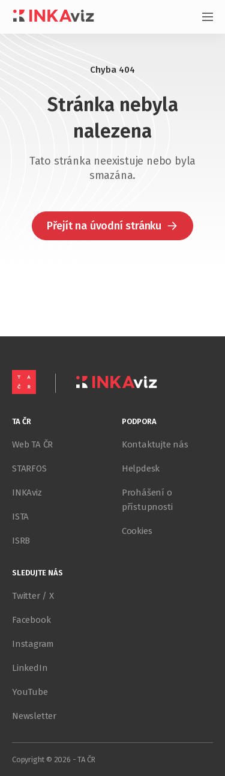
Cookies (137, 531)
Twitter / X (33, 595)
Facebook (31, 619)
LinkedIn (29, 667)
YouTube (30, 692)
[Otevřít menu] (201, 16)
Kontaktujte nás (155, 444)
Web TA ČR (32, 444)
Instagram (33, 643)
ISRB (21, 540)
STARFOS (29, 468)
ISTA (20, 516)
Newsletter (34, 716)
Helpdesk (141, 468)
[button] (112, 225)
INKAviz (27, 492)
